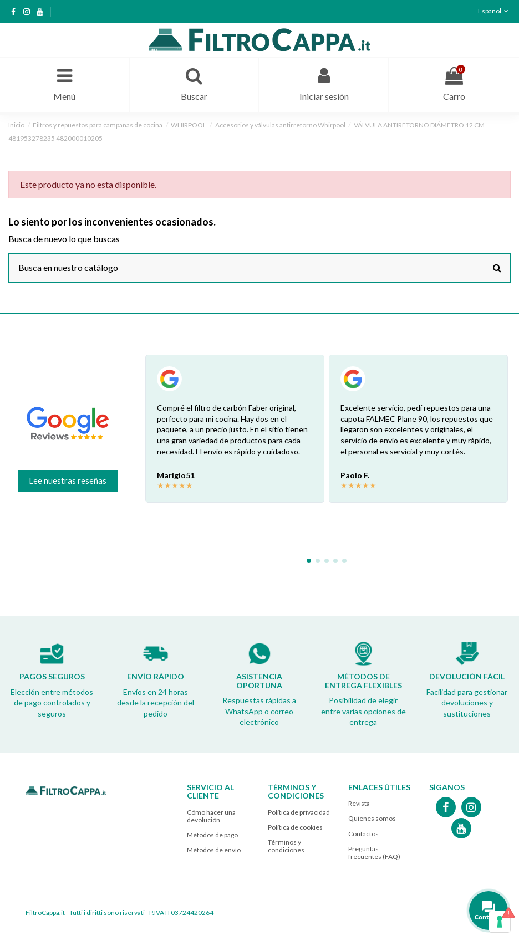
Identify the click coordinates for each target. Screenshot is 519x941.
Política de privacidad (299, 812)
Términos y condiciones (286, 846)
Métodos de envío (214, 850)
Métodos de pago (212, 835)
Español (494, 11)
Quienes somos (372, 818)
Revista (359, 803)
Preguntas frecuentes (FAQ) (374, 853)
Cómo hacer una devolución (211, 816)
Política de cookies (295, 827)
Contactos (363, 834)
